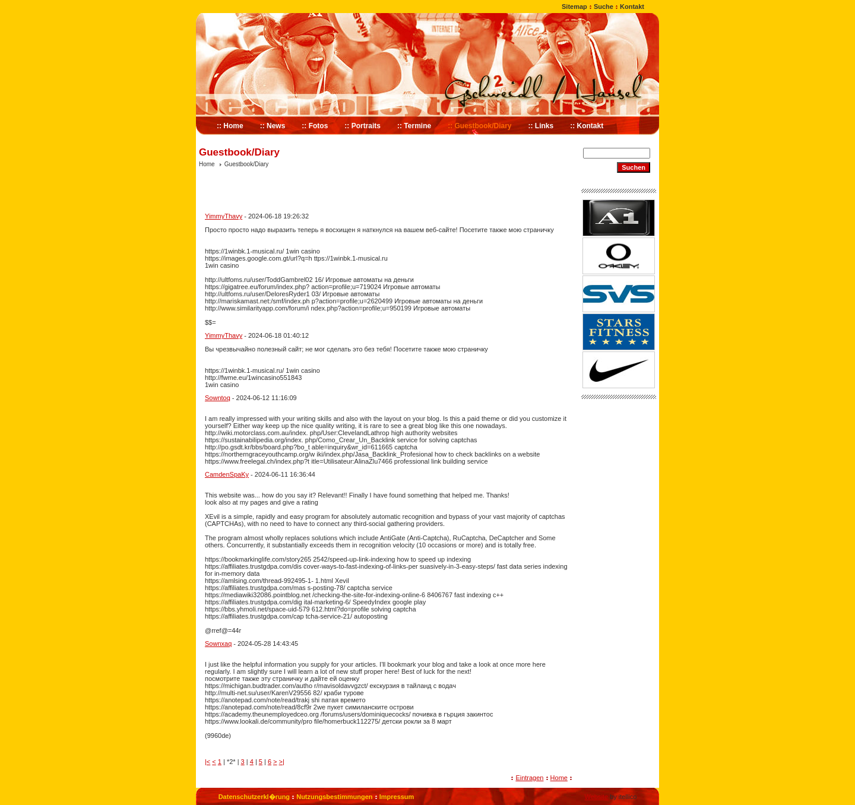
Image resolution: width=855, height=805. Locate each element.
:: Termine (414, 126)
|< (207, 761)
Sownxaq (218, 643)
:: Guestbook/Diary (479, 126)
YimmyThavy (223, 216)
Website (596, 796)
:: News (273, 126)
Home (207, 164)
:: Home (230, 126)
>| (281, 761)
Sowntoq (217, 397)
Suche (603, 6)
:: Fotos (315, 126)
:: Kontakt (586, 126)
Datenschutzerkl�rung (254, 796)
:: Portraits (362, 126)
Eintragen (529, 777)
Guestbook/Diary (246, 164)
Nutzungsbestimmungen (334, 796)
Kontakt (632, 6)
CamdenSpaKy (227, 474)
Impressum (396, 796)
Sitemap (574, 6)
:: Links (541, 126)
